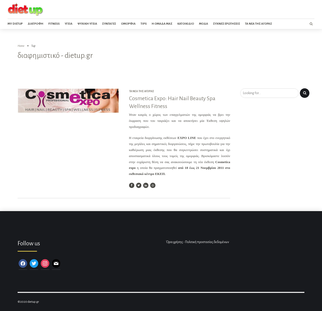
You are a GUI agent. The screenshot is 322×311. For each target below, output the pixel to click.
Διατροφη (35, 23)
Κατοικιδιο (185, 23)
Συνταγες (109, 23)
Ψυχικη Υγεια (87, 23)
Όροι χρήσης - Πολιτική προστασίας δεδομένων (197, 242)
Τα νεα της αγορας (258, 23)
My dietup (15, 23)
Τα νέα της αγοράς (141, 91)
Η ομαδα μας (162, 23)
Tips (144, 23)
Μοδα (203, 23)
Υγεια (68, 23)
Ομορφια (128, 23)
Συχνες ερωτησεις (226, 23)
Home (21, 46)
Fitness (54, 23)
